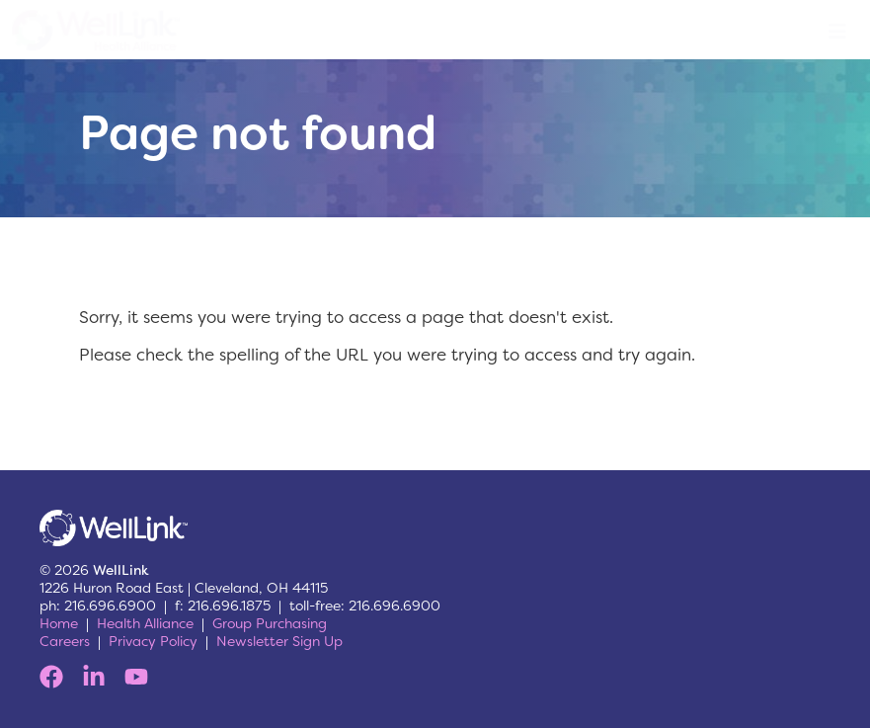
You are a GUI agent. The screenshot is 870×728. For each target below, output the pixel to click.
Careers (65, 641)
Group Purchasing (269, 623)
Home (59, 623)
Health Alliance (145, 623)
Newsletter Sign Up (279, 641)
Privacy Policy (153, 641)
